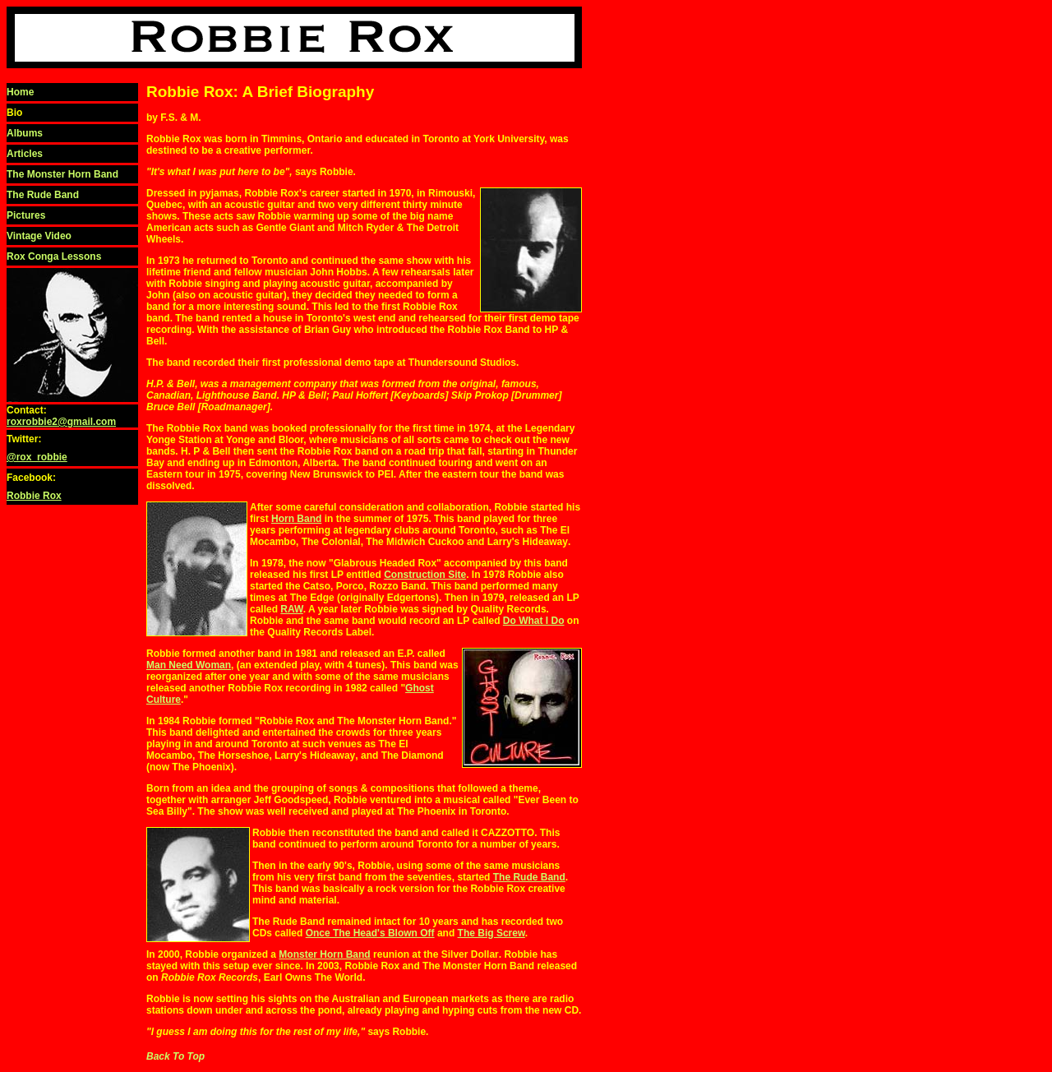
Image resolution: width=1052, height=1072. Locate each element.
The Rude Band (43, 195)
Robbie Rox (34, 495)
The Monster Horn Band (62, 174)
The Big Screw (491, 933)
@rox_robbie (37, 457)
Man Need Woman (188, 665)
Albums (25, 133)
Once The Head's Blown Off (370, 933)
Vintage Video (39, 236)
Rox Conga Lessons (54, 256)
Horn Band (296, 518)
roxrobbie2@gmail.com (61, 421)
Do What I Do (534, 620)
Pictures (26, 215)
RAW (291, 609)
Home (20, 92)
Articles (25, 153)
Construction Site (425, 574)
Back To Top (175, 1056)
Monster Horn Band (324, 954)
